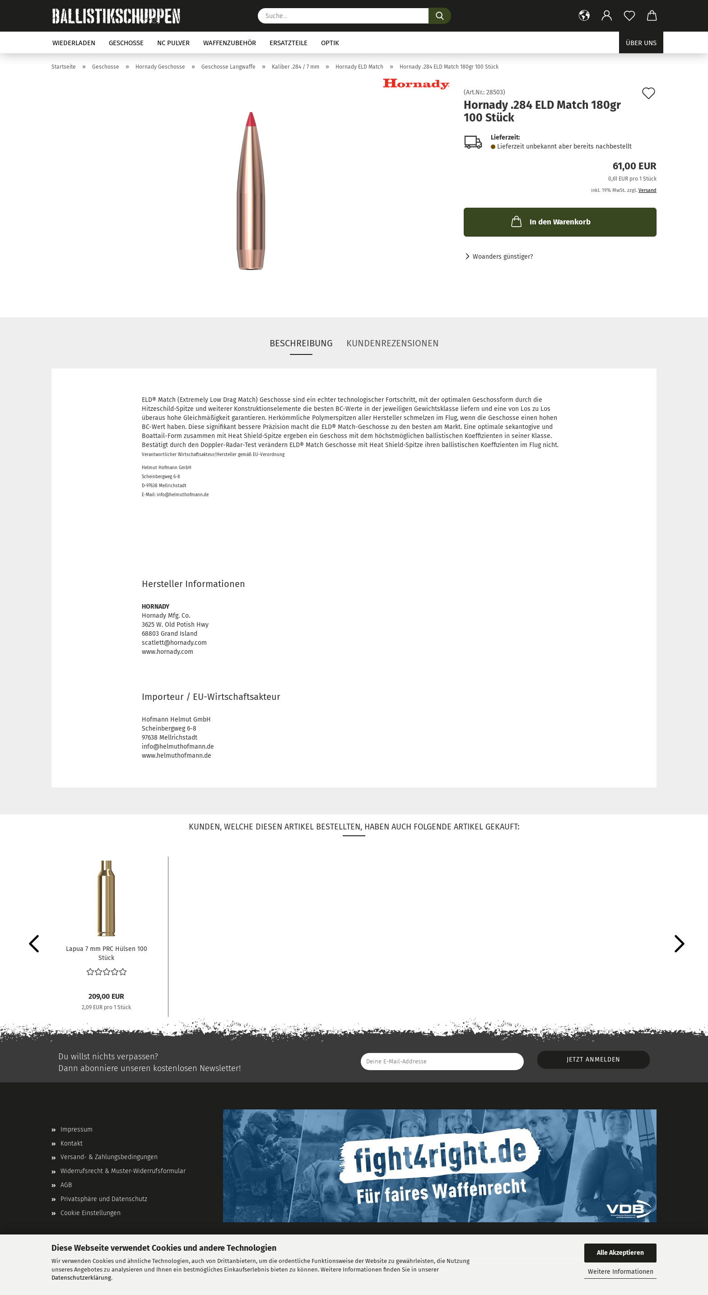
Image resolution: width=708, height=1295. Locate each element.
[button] (584, 16)
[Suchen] (440, 16)
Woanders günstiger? (503, 257)
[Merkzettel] (629, 16)
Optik (330, 43)
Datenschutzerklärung (81, 1277)
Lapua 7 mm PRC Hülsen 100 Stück (106, 952)
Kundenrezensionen (392, 343)
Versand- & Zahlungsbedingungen (109, 1157)
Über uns (641, 43)
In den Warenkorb (550, 221)
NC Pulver (173, 43)
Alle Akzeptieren (620, 1253)
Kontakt (72, 1143)
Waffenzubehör (229, 43)
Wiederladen (73, 43)
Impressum (77, 1129)
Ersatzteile (288, 43)
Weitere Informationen (620, 1272)
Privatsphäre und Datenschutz (104, 1199)
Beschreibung (301, 343)
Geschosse (126, 43)
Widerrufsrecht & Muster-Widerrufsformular (123, 1171)
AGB (66, 1185)
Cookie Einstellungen (91, 1213)
